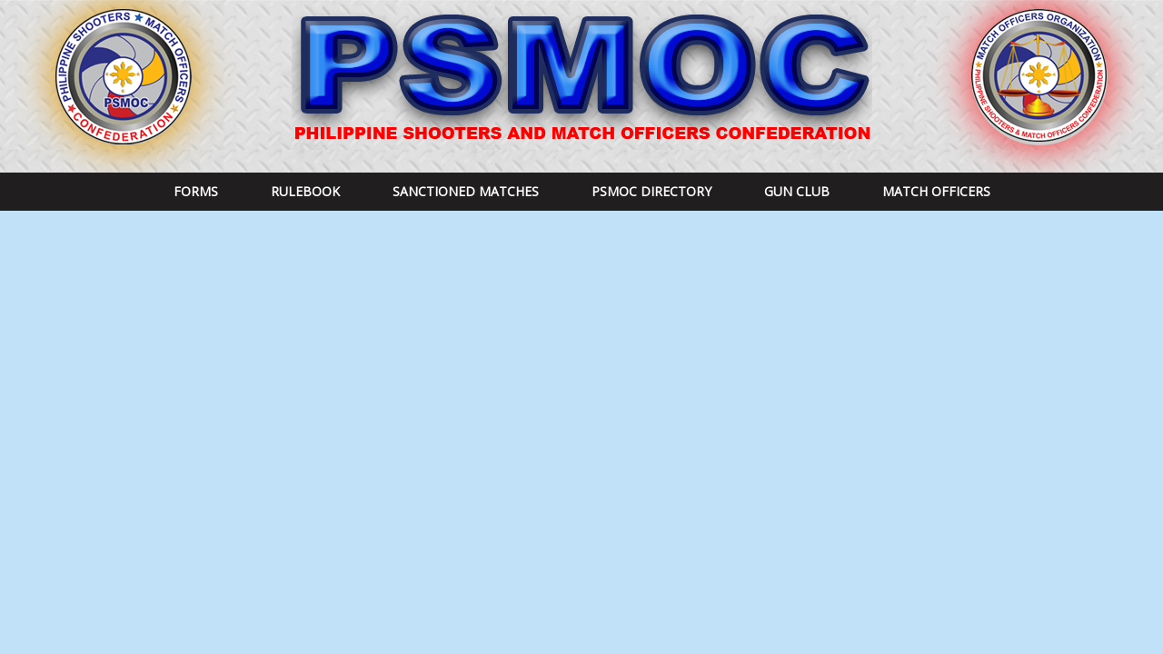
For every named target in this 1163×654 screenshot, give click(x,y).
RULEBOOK (305, 191)
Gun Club (797, 191)
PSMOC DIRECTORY (651, 191)
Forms (196, 191)
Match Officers (936, 191)
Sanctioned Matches (466, 191)
